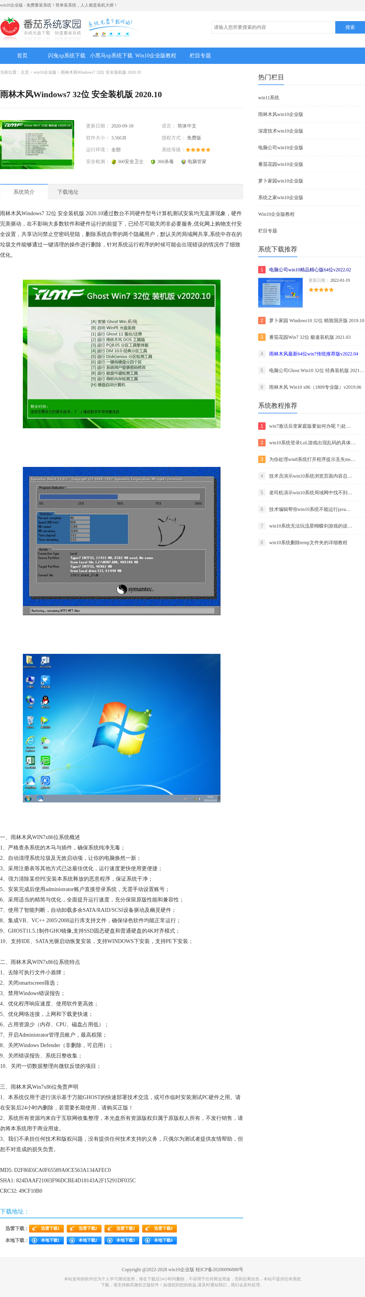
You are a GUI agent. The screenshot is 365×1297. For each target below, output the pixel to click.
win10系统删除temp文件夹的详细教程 (302, 542)
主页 (25, 72)
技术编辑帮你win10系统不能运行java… (304, 509)
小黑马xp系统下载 (111, 56)
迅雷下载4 (163, 1228)
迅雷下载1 (50, 1228)
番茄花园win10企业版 (280, 164)
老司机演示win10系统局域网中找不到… (305, 492)
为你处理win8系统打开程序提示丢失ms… (307, 459)
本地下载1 (50, 1240)
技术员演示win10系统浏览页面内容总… (305, 476)
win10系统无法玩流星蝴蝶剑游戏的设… (305, 526)
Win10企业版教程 (155, 56)
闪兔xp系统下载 (66, 56)
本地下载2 (88, 1240)
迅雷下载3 (125, 1228)
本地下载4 (163, 1240)
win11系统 (268, 97)
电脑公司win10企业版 (280, 147)
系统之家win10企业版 (280, 197)
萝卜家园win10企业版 (280, 180)
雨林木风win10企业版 (280, 114)
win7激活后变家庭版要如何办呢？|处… (304, 426)
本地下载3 (125, 1240)
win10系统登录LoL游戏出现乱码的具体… (307, 442)
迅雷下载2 (88, 1228)
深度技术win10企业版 (280, 130)
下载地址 (68, 192)
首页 (22, 56)
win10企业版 (45, 72)
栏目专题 (200, 56)
